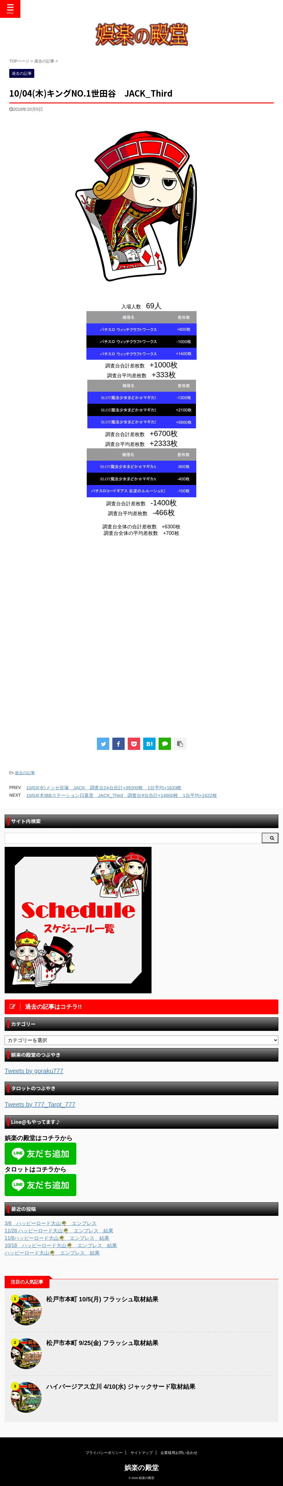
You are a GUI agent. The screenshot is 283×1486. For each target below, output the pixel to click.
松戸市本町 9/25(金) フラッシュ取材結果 (102, 1343)
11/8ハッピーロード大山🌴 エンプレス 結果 (57, 1238)
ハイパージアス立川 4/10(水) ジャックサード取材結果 (120, 1386)
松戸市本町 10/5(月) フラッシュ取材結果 (102, 1299)
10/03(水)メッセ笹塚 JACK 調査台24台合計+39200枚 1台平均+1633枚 (104, 787)
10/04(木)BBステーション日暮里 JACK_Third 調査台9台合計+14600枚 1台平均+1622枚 (121, 795)
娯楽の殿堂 (141, 1468)
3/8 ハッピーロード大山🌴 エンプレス (51, 1223)
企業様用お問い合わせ (179, 1453)
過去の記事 (25, 773)
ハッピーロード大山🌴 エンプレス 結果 (52, 1253)
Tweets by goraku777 (34, 1070)
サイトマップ (142, 1453)
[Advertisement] (61, 592)
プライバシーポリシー (104, 1453)
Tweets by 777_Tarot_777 (40, 1104)
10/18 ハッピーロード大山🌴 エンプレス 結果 (61, 1245)
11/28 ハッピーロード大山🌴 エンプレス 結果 (59, 1230)
